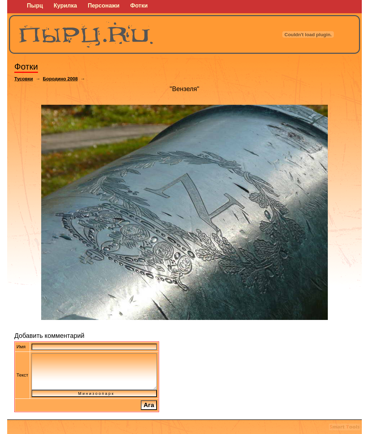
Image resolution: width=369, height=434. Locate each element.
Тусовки (23, 78)
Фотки (26, 66)
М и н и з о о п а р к (94, 393)
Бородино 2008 (60, 78)
